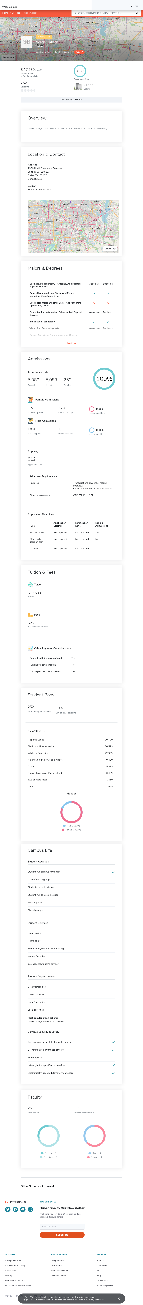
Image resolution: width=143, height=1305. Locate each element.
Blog (99, 1275)
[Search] (130, 5)
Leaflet (107, 18)
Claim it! (79, 52)
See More (71, 343)
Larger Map (8, 57)
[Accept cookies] (116, 1298)
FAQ (98, 1270)
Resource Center (58, 1275)
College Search (57, 1260)
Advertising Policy (105, 1285)
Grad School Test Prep (15, 1265)
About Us (101, 1260)
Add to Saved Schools (71, 99)
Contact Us (102, 1265)
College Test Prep (13, 1260)
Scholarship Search (59, 1270)
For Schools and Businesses (18, 1285)
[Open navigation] (136, 5)
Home (5, 12)
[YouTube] (23, 1209)
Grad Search (56, 1265)
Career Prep (10, 1270)
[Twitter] (7, 1209)
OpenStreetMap (123, 18)
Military (8, 1275)
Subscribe (62, 1234)
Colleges (16, 12)
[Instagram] (30, 1209)
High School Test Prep (15, 1280)
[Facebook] (15, 1209)
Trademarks (102, 1280)
